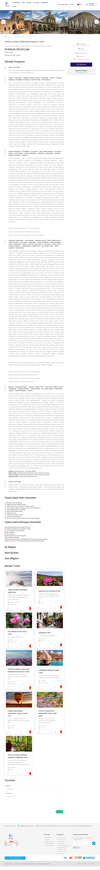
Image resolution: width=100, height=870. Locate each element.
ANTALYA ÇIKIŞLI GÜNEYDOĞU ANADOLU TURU (25, 36)
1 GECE (42, 603)
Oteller (38, 2)
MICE (25, 2)
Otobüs (42, 639)
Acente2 (83, 867)
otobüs (11, 641)
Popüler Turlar (61, 841)
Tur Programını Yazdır (82, 59)
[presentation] (18, 808)
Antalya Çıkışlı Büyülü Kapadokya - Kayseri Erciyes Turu (18, 715)
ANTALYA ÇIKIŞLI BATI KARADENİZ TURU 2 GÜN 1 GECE (48, 715)
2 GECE (11, 730)
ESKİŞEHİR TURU (45, 633)
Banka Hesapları (49, 849)
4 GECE (11, 604)
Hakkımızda (48, 841)
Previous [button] (3, 22)
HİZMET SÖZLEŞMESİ (28, 867)
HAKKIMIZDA (9, 867)
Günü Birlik (12, 643)
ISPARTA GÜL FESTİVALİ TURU (49, 591)
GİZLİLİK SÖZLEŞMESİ (43, 867)
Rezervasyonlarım (15, 861)
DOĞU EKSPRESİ (14, 602)
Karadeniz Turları (62, 853)
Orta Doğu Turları (62, 851)
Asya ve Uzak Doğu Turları (64, 849)
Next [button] (96, 22)
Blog (24, 6)
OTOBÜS (12, 683)
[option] (50, 22)
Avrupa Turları (61, 843)
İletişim (47, 843)
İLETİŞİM (17, 867)
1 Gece (41, 642)
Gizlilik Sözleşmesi (49, 847)
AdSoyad (8, 789)
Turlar (31, 2)
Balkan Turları (61, 845)
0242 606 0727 (60, 4)
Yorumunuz (9, 797)
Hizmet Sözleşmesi (49, 845)
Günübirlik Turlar (62, 854)
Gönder (59, 815)
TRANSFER (18, 6)
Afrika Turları (61, 847)
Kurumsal (18, 2)
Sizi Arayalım (81, 64)
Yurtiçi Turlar (61, 856)
